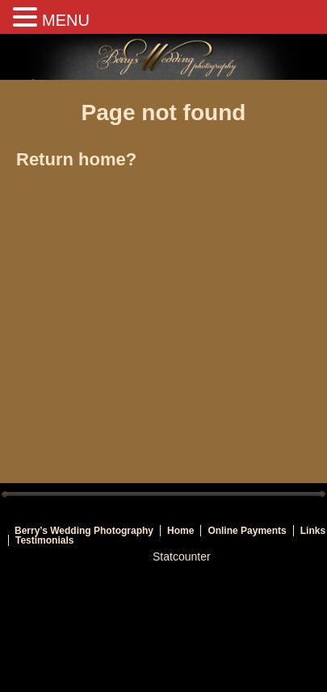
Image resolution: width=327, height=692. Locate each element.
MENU (66, 20)
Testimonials (44, 540)
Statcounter (182, 556)
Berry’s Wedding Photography (84, 530)
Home (180, 530)
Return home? (76, 159)
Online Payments (247, 530)
